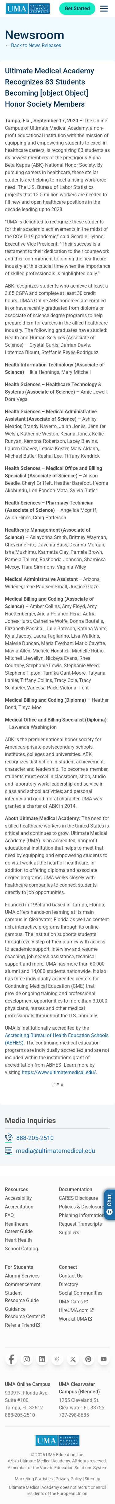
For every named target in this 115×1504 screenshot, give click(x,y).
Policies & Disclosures (82, 1207)
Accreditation (19, 1207)
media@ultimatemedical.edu (55, 1151)
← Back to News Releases (33, 45)
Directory (68, 1284)
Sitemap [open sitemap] (92, 1478)
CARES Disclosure (78, 1198)
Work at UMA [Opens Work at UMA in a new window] (75, 1319)
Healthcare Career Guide (19, 1227)
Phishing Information (82, 1215)
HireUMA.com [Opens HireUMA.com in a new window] (76, 1310)
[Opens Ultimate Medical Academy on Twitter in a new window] (73, 1359)
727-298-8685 (74, 1415)
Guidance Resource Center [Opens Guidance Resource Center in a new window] (25, 1312)
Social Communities (80, 1293)
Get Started (77, 8)
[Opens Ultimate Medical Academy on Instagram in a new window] (27, 1359)
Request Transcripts (80, 1224)
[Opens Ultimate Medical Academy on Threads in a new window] (57, 1359)
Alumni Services (22, 1276)
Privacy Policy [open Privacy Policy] (69, 1478)
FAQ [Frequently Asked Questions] (9, 1215)
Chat (109, 1205)
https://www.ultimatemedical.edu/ (59, 1072)
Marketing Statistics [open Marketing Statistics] (34, 1478)
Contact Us (70, 1276)
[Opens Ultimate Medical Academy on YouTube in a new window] (104, 1359)
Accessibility (18, 1198)
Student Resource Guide (22, 1296)
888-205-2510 (35, 1138)
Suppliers (69, 1233)
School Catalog (21, 1249)
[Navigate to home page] (28, 8)
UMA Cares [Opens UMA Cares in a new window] (73, 1302)
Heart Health (18, 1240)
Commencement (22, 1284)
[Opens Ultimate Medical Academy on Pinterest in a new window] (88, 1359)
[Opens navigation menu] (104, 9)
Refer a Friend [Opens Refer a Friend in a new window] (22, 1325)
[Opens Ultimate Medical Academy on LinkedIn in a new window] (42, 1359)
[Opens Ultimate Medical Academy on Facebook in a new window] (11, 1359)
